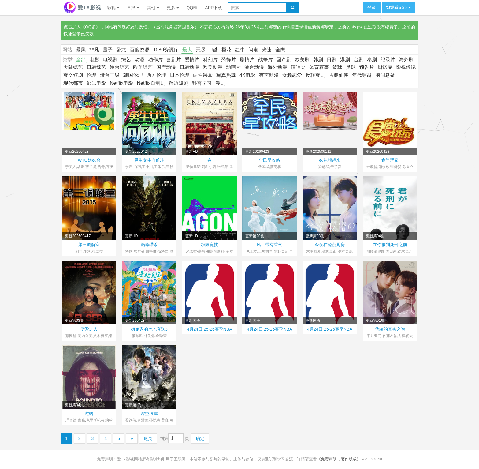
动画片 (233, 67)
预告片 (366, 67)
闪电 (253, 49)
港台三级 (110, 75)
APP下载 (213, 7)
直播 (133, 7)
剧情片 (247, 59)
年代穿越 (362, 75)
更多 (173, 7)
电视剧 (110, 59)
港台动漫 (254, 67)
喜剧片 (173, 59)
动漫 (139, 59)
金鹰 (280, 49)
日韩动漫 (189, 67)
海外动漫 (277, 67)
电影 (94, 59)
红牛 (240, 49)
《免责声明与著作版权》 (339, 459)
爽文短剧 (73, 75)
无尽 (201, 49)
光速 (267, 49)
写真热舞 (226, 75)
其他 (153, 7)
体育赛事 (319, 67)
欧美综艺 (143, 67)
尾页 (148, 438)
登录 (371, 7)
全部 (81, 59)
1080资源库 (166, 49)
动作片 (155, 59)
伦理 (91, 75)
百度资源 (139, 49)
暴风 (81, 49)
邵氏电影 (96, 83)
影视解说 (406, 67)
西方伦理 (156, 75)
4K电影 (247, 75)
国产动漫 (166, 67)
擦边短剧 (178, 83)
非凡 (94, 49)
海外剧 (406, 59)
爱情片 (192, 59)
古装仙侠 (338, 75)
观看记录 (398, 7)
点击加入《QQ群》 (82, 26)
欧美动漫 (212, 67)
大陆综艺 (73, 67)
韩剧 (318, 59)
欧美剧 (302, 59)
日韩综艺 (96, 67)
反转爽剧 (315, 75)
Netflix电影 (121, 83)
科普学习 (202, 83)
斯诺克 (385, 67)
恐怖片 (228, 59)
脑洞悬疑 (385, 75)
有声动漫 (269, 75)
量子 (108, 49)
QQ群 (192, 7)
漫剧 (220, 83)
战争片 (265, 59)
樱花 (226, 49)
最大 (187, 49)
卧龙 (121, 49)
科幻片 (210, 59)
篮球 (337, 67)
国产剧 (284, 59)
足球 (351, 67)
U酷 (213, 49)
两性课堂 (203, 75)
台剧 (358, 59)
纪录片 (388, 59)
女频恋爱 (292, 75)
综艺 (126, 59)
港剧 (345, 59)
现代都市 (73, 83)
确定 (200, 438)
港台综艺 (119, 67)
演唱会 (298, 67)
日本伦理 (179, 75)
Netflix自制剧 (151, 83)
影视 (113, 7)
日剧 (331, 59)
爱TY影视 (82, 8)
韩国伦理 (133, 75)
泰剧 (372, 59)
